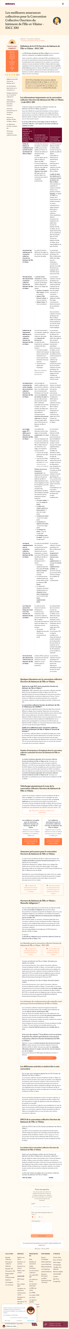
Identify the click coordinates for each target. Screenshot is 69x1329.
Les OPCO (32, 1297)
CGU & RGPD (57, 1274)
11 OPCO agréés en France (51, 1134)
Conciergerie (9, 1282)
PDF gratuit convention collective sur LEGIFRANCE (41, 811)
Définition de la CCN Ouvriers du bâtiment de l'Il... (12, 81)
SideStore (8, 1280)
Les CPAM (32, 1292)
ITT (18, 1281)
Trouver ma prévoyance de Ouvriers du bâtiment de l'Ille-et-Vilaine (53, 841)
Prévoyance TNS (10, 1271)
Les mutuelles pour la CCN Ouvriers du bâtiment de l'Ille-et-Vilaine (53, 952)
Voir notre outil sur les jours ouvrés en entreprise (42, 464)
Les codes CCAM (34, 1295)
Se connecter (9, 1285)
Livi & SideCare (45, 1269)
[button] (9, 1326)
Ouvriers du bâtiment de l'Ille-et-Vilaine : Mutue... (12, 119)
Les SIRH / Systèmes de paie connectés (46, 1280)
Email (33, 1203)
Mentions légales (58, 1271)
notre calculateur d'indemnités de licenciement (41, 372)
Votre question (36, 1221)
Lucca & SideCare (46, 1264)
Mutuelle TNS (9, 1268)
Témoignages (57, 1265)
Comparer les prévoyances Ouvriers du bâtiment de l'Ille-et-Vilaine (30, 888)
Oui (35, 1217)
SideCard (8, 1266)
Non (41, 1217)
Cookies (55, 1276)
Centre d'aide (57, 1257)
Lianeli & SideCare (46, 1271)
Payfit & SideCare (46, 1262)
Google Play (56, 1281)
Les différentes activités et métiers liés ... (12, 126)
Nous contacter (57, 1260)
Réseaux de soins (34, 1304)
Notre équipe (57, 1262)
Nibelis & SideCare (46, 1266)
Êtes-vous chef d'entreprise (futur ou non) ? (42, 1213)
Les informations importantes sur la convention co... (12, 88)
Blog (30, 1259)
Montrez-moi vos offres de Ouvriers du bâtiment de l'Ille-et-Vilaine (12, 61)
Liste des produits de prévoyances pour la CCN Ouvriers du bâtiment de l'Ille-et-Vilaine (53, 889)
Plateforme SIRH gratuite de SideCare (42, 1058)
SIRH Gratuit (20, 1279)
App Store (56, 1279)
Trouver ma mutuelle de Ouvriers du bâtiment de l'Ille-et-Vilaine (30, 841)
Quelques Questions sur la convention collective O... (12, 95)
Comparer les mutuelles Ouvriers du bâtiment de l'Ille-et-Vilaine (30, 952)
